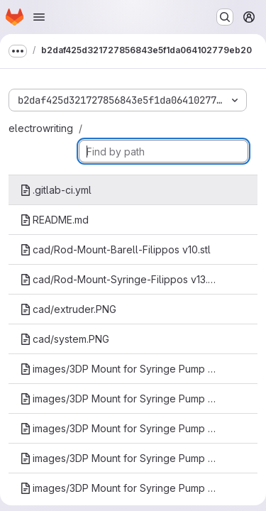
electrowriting (41, 128)
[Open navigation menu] (39, 17)
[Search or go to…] (224, 17)
